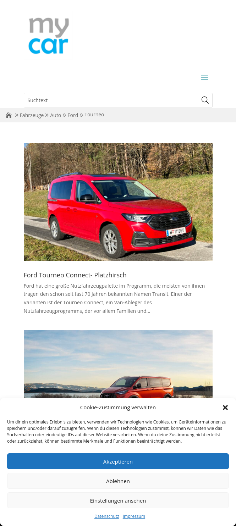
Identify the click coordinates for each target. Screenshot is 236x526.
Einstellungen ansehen (118, 500)
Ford (72, 115)
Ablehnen (118, 481)
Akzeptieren (118, 461)
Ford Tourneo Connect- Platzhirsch (75, 275)
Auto (55, 115)
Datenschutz (106, 516)
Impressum (134, 516)
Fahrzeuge (32, 115)
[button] (225, 407)
